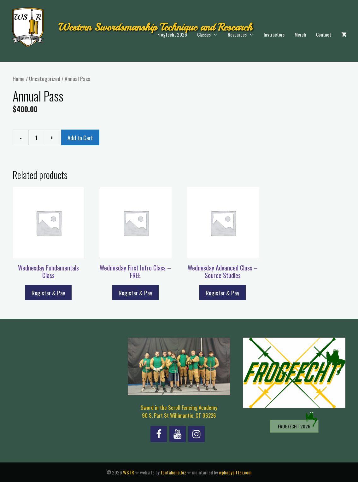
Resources (243, 34)
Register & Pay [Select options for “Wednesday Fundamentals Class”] (48, 292)
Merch (300, 34)
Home (19, 78)
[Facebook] (158, 434)
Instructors (274, 34)
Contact (323, 34)
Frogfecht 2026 (172, 34)
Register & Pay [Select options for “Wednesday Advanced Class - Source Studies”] (222, 292)
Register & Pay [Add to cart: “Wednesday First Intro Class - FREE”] (135, 292)
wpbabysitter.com (235, 472)
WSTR (128, 472)
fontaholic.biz (173, 472)
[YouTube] (177, 434)
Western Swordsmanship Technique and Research (155, 27)
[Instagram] (196, 434)
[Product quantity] (36, 137)
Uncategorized (44, 78)
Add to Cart (80, 137)
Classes (210, 34)
